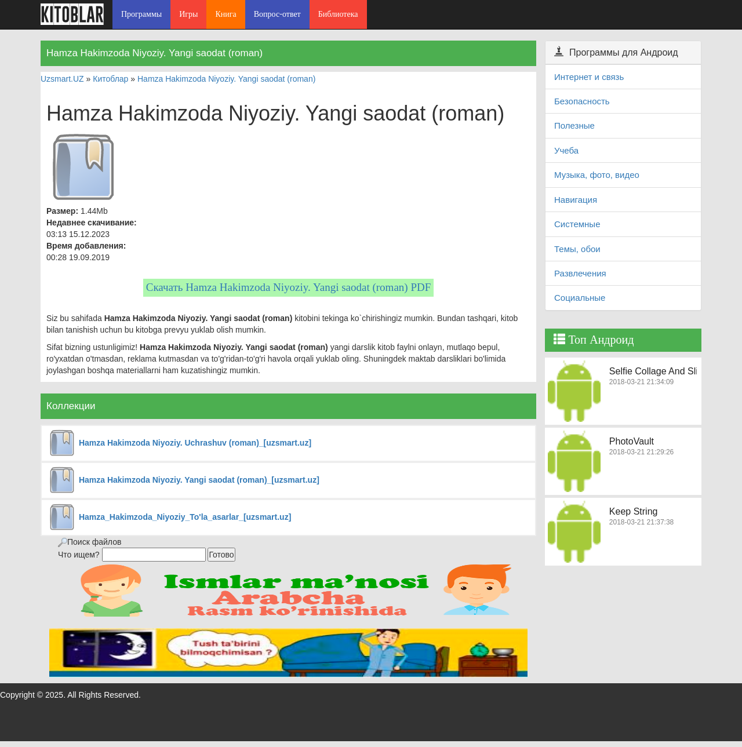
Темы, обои (577, 249)
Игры (188, 14)
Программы (141, 14)
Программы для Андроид (616, 52)
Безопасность (582, 101)
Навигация (575, 200)
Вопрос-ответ (277, 14)
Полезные (574, 125)
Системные (577, 224)
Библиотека (338, 14)
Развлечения (580, 273)
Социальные (579, 298)
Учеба (566, 150)
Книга (225, 14)
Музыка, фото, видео (596, 175)
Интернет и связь (589, 77)
